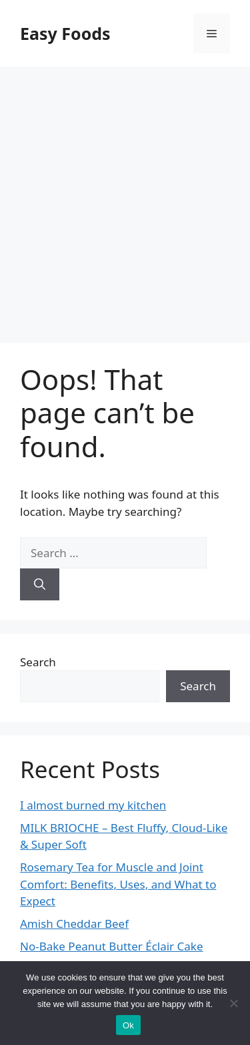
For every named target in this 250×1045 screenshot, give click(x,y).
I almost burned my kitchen (93, 805)
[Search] (39, 584)
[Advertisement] (125, 198)
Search (38, 662)
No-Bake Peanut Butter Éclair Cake (111, 946)
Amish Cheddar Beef (74, 923)
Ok (128, 1025)
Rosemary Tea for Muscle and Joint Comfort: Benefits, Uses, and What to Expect (118, 884)
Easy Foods (65, 33)
